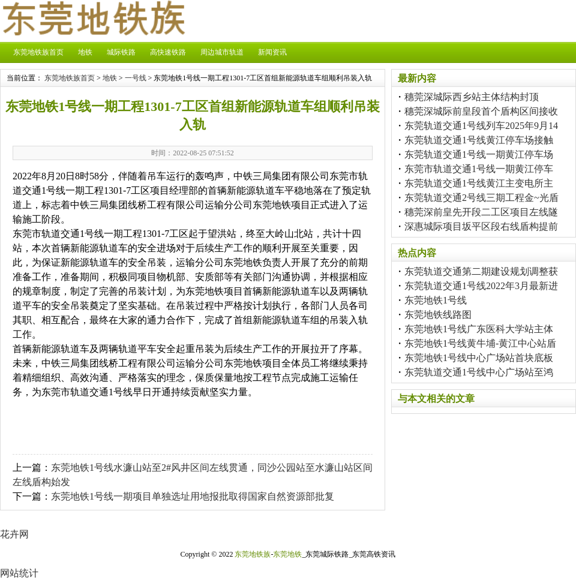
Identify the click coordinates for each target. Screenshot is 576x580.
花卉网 (14, 534)
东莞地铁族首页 (38, 52)
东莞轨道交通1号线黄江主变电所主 (478, 183)
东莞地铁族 (253, 554)
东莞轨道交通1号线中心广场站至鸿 (478, 372)
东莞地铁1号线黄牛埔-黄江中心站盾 (480, 343)
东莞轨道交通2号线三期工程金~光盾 (481, 198)
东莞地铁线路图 (438, 314)
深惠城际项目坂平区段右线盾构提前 (481, 226)
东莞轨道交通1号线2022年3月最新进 (481, 286)
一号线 (135, 78)
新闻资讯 (272, 52)
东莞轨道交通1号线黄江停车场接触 (478, 140)
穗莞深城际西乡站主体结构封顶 (471, 97)
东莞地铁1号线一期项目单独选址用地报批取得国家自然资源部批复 (192, 496)
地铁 (85, 52)
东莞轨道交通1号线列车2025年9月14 (481, 126)
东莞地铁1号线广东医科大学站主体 (478, 329)
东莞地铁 (287, 554)
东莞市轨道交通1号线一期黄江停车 (478, 169)
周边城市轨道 (222, 52)
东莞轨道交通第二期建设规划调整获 (481, 271)
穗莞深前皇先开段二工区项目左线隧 (481, 212)
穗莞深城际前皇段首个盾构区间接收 (481, 111)
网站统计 (19, 573)
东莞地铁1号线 (435, 300)
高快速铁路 (168, 52)
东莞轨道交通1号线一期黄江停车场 (478, 154)
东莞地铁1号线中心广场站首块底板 (478, 358)
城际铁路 (121, 52)
